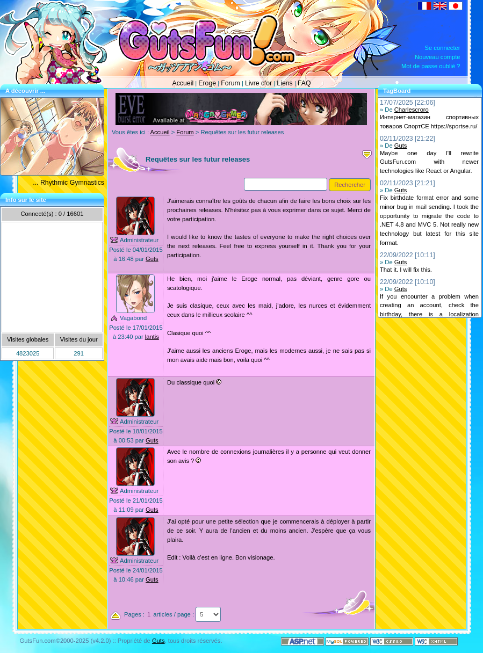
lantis (152, 336)
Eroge (207, 83)
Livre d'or (258, 83)
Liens (284, 83)
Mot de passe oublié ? (430, 66)
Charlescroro (411, 109)
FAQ (304, 83)
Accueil (182, 83)
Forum (230, 83)
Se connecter (442, 48)
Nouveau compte (437, 57)
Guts (152, 259)
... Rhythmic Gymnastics (68, 182)
